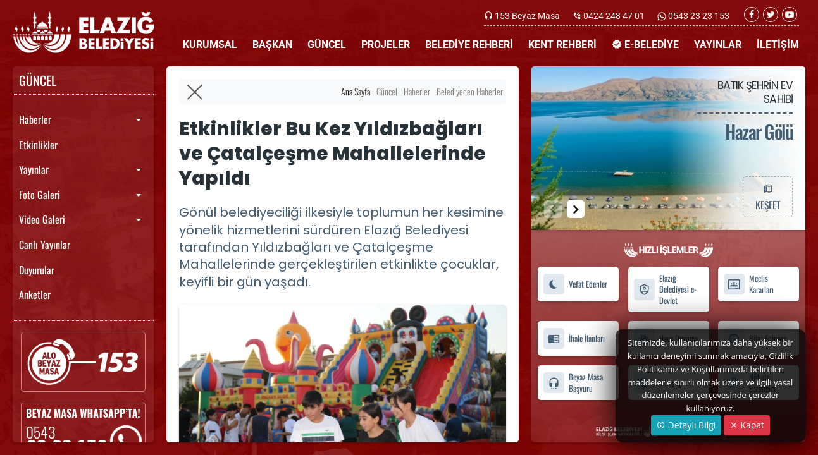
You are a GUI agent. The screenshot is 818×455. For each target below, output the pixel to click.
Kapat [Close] (746, 425)
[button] (576, 209)
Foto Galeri (39, 194)
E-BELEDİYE (645, 45)
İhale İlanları (574, 339)
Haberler (35, 119)
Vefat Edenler (575, 284)
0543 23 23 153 (697, 16)
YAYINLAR (717, 45)
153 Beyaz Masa (527, 16)
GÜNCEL (326, 45)
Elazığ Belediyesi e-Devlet (664, 289)
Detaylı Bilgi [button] (686, 425)
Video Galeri (42, 219)
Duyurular (36, 269)
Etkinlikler (38, 144)
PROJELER (385, 45)
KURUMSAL (210, 45)
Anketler (35, 294)
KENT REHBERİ (562, 45)
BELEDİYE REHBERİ (469, 45)
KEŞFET (767, 196)
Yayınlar (34, 169)
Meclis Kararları (748, 284)
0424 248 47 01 (614, 16)
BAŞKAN (272, 45)
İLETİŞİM (778, 45)
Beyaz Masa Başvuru (573, 383)
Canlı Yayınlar (44, 244)
